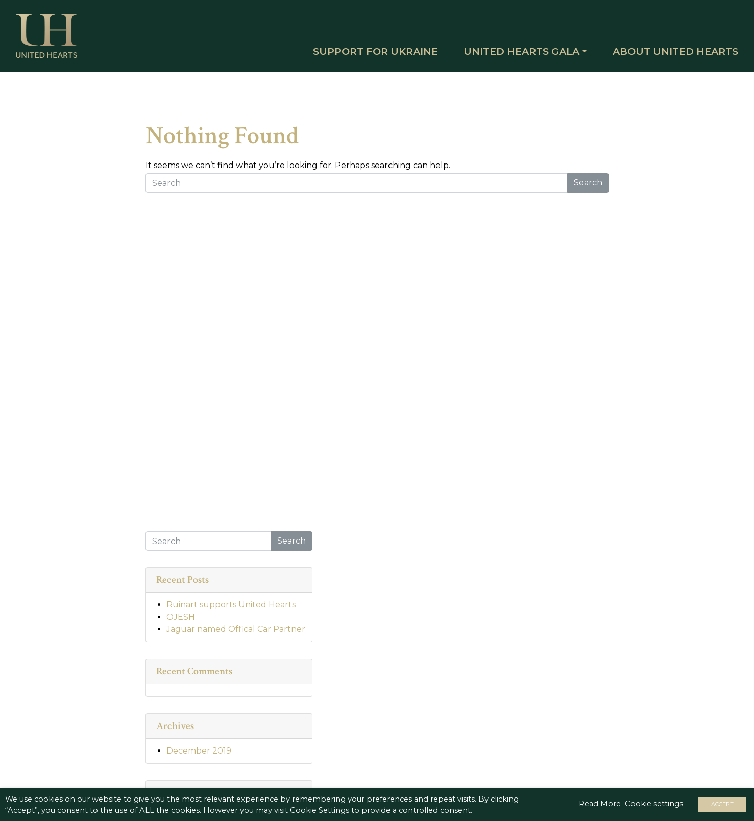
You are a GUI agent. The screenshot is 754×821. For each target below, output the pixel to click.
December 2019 (198, 757)
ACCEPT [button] (722, 804)
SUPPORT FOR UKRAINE (366, 55)
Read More (600, 803)
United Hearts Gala (513, 55)
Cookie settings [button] (654, 803)
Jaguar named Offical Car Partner (235, 635)
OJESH (180, 623)
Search (588, 188)
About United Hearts (666, 55)
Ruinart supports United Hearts (231, 611)
